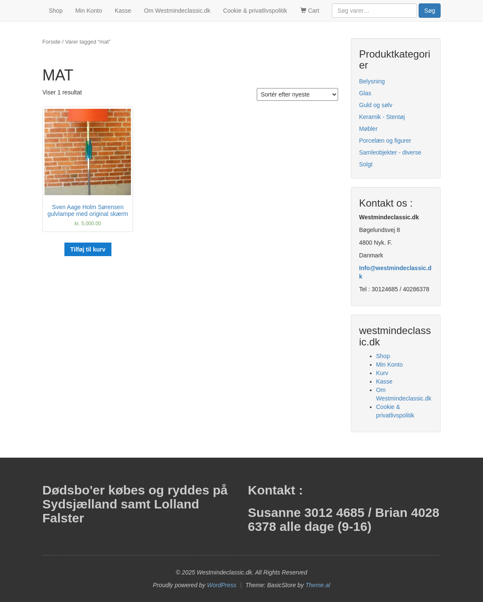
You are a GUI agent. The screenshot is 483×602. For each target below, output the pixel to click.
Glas (365, 93)
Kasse (123, 10)
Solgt (366, 164)
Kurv (382, 373)
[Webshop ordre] (297, 94)
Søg (429, 10)
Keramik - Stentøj (382, 116)
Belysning (372, 81)
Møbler (368, 128)
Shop (56, 10)
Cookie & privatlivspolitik (255, 10)
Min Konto (88, 10)
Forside (51, 42)
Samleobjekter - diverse (390, 152)
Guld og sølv (376, 105)
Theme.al (317, 585)
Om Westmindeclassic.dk (177, 10)
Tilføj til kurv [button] (87, 249)
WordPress (221, 585)
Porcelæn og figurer (385, 140)
